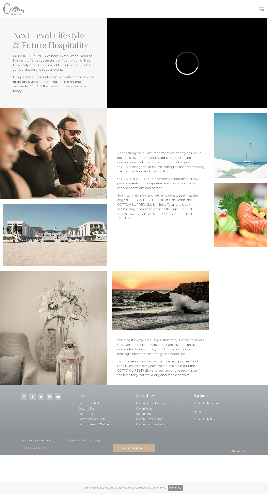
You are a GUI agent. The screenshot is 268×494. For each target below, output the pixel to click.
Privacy (230, 450)
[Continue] (263, 488)
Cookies (242, 450)
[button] (261, 9)
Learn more (159, 487)
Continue (175, 487)
